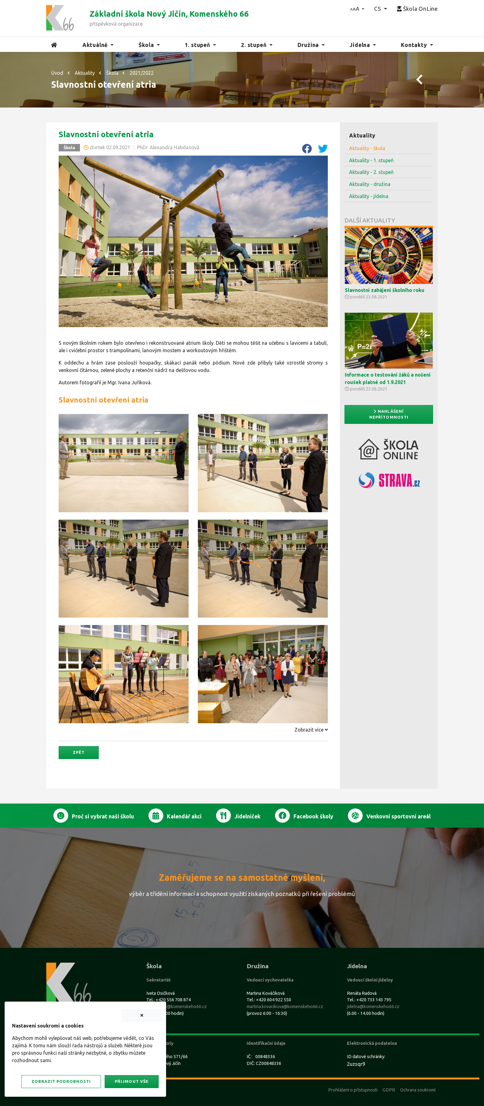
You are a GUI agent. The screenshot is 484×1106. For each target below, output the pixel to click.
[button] (357, 8)
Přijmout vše (131, 1081)
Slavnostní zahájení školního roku (384, 290)
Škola (112, 73)
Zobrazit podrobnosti (61, 1081)
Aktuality (85, 73)
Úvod (57, 73)
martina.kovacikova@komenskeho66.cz (285, 1006)
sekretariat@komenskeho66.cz (176, 1006)
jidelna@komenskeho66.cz (373, 1006)
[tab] (193, 729)
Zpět (79, 752)
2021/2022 (142, 73)
